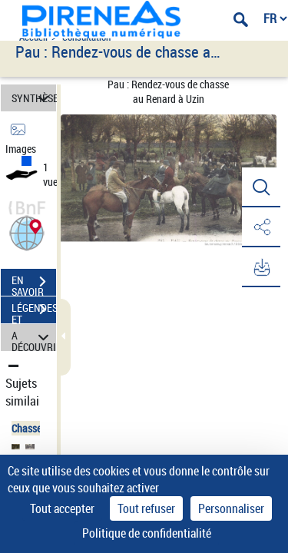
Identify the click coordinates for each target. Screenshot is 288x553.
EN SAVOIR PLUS (34, 283)
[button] (27, 231)
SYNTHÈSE (34, 97)
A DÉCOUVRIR (34, 337)
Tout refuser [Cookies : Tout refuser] (146, 508)
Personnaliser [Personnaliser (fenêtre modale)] (231, 508)
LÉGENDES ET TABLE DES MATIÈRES (34, 311)
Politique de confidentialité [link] (146, 533)
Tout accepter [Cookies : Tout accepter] (62, 508)
